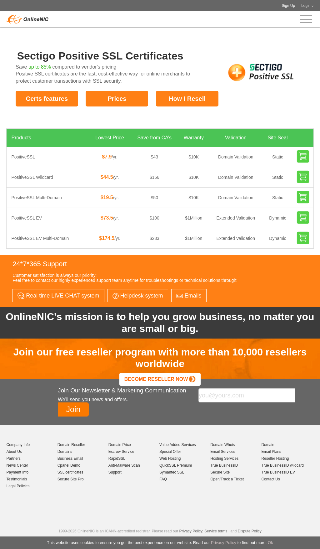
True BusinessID (224, 465)
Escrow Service (121, 451)
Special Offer (170, 451)
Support (115, 472)
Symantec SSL (171, 472)
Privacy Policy (223, 542)
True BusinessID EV (278, 472)
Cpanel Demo (69, 465)
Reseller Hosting (275, 458)
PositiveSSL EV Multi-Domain (40, 238)
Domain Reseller (71, 445)
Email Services (222, 451)
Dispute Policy (250, 531)
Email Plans (271, 451)
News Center (17, 465)
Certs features (47, 98)
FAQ (163, 479)
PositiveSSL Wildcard (32, 177)
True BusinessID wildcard (282, 465)
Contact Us (270, 479)
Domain (267, 445)
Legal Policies (17, 486)
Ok (270, 542)
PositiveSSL (23, 156)
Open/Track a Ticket (227, 479)
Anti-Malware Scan (124, 465)
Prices (117, 98)
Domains (65, 451)
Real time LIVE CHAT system (58, 296)
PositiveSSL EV (26, 217)
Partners (13, 458)
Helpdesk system (137, 296)
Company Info (18, 445)
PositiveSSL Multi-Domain (36, 197)
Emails (189, 296)
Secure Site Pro (71, 479)
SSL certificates (70, 472)
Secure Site (220, 472)
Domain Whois (222, 445)
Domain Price (119, 445)
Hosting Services (224, 458)
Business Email (70, 458)
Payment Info (17, 472)
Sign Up (288, 5)
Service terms (215, 531)
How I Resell (187, 98)
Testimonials (16, 479)
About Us (14, 451)
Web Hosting (170, 458)
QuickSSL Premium (175, 465)
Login (305, 5)
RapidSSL (116, 458)
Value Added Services (177, 445)
